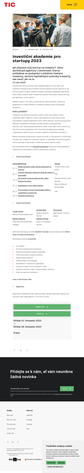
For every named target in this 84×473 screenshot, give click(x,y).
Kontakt (29, 427)
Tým (27, 431)
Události (29, 418)
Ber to (67, 391)
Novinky (29, 422)
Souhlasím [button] (51, 463)
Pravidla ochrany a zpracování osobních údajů (20, 456)
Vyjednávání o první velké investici (30, 188)
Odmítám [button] (61, 463)
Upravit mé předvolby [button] (55, 467)
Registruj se (42, 309)
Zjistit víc (42, 316)
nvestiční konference (26, 198)
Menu (72, 6)
